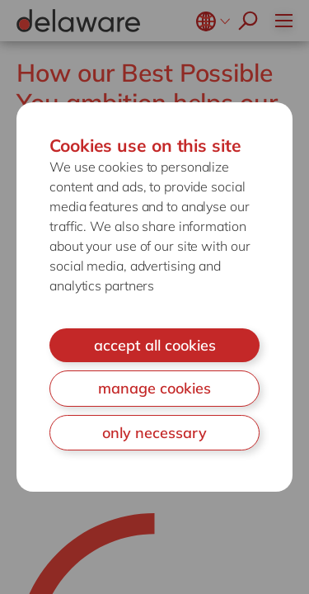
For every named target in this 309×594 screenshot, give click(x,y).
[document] (154, 297)
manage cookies (154, 388)
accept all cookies (155, 345)
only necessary (154, 432)
